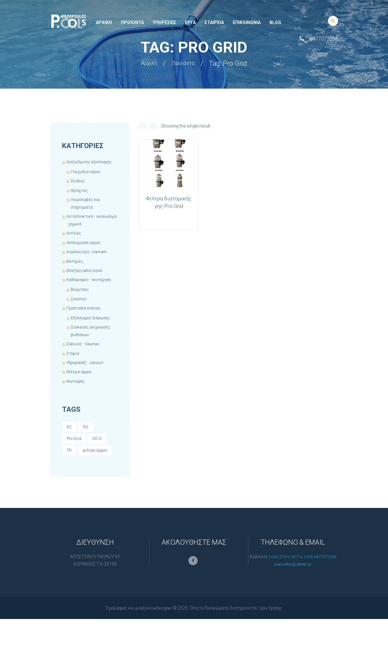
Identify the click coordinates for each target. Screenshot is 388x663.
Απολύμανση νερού (86, 250)
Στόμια (73, 375)
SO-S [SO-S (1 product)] (99, 461)
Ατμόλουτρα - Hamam (89, 259)
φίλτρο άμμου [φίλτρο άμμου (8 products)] (81, 486)
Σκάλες (78, 188)
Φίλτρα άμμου (80, 394)
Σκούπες (80, 313)
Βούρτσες (81, 304)
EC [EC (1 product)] (69, 449)
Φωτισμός (77, 403)
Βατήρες (75, 268)
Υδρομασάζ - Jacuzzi (87, 384)
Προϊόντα (185, 63)
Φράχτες (80, 197)
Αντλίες (74, 240)
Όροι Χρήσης (275, 651)
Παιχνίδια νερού (87, 179)
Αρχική (146, 63)
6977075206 (324, 38)
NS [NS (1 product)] (86, 449)
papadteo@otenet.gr (293, 608)
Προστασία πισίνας (85, 323)
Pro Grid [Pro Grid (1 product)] (75, 461)
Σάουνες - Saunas (84, 366)
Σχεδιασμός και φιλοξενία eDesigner (137, 651)
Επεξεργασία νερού (86, 277)
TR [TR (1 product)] (69, 474)
